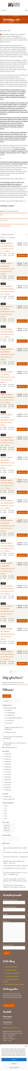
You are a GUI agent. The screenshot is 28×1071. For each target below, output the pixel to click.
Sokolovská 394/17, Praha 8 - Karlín (15, 868)
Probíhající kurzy (10, 732)
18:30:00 (7, 769)
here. (24, 201)
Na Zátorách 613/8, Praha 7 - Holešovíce (15, 857)
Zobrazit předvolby (14, 1067)
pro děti (9, 710)
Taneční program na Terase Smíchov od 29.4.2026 (14, 744)
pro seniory (10, 720)
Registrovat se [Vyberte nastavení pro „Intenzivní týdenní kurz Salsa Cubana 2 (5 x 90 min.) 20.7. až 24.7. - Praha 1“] (22, 449)
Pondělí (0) (8, 825)
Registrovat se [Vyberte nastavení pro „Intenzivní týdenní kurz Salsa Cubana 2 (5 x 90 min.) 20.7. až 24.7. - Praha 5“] (22, 406)
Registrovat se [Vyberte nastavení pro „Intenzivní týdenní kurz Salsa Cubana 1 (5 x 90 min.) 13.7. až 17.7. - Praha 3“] (22, 341)
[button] (26, 1046)
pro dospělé (10, 713)
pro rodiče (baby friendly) (14, 718)
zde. (24, 179)
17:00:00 (7, 764)
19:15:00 (7, 774)
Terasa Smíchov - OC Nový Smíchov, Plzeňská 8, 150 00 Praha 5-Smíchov (14, 886)
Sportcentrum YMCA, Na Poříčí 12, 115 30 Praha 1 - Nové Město (15, 873)
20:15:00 (7, 785)
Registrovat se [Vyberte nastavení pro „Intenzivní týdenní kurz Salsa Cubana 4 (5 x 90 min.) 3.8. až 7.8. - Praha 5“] (22, 663)
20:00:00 (7, 787)
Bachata (7, 796)
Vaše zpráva (14, 922)
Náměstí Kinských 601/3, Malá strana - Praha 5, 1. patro (14, 862)
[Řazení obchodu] (14, 234)
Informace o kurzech (11, 970)
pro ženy (9, 723)
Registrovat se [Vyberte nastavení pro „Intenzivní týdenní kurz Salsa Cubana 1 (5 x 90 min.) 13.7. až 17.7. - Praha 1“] (22, 298)
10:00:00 (7, 754)
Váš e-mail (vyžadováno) (14, 908)
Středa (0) (8, 829)
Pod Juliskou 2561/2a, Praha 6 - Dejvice (16, 866)
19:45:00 (7, 777)
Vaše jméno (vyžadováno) (14, 901)
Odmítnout (14, 1063)
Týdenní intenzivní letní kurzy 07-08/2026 (14, 728)
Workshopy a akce (10, 747)
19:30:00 (7, 782)
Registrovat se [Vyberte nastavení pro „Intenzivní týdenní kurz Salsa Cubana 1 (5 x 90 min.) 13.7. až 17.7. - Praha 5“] (22, 255)
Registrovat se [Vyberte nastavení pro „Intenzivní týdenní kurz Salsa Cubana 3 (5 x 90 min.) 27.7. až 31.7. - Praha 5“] (22, 512)
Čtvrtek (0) (8, 830)
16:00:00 (7, 762)
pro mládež (10, 715)
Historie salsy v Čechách (12, 976)
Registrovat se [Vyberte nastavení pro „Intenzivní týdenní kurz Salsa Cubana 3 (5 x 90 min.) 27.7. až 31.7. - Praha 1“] (22, 555)
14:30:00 (7, 756)
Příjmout (14, 1059)
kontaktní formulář (22, 684)
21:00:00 (7, 790)
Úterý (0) (8, 827)
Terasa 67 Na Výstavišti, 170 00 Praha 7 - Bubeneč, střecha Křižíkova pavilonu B (14, 880)
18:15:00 (7, 772)
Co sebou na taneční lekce (12, 973)
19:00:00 (7, 780)
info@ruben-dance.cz (13, 1027)
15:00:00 (7, 759)
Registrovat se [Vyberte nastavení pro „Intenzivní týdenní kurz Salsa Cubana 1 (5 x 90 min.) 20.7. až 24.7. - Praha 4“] (22, 492)
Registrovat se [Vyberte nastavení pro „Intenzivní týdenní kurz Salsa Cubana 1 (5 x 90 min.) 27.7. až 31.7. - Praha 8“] (22, 598)
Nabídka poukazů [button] (9, 1005)
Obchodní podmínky (11, 967)
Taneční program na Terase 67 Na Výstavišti (13, 737)
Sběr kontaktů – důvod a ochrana (14, 984)
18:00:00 (7, 767)
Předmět (14, 915)
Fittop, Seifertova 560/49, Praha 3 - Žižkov (15, 849)
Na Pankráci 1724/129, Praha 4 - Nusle (16, 852)
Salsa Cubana (9, 799)
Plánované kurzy (10, 708)
